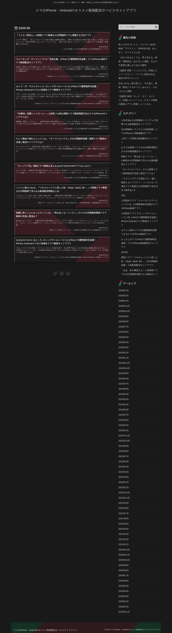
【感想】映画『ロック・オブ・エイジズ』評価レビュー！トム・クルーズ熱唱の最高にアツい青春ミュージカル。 (137, 100)
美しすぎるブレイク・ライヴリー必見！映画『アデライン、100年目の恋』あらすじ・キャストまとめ (137, 48)
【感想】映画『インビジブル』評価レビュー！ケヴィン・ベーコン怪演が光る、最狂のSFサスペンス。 (137, 74)
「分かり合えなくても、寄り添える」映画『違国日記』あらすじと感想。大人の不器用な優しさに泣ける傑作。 (137, 61)
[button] (156, 27)
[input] (138, 27)
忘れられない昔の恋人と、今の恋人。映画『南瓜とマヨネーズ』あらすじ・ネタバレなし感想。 (137, 87)
